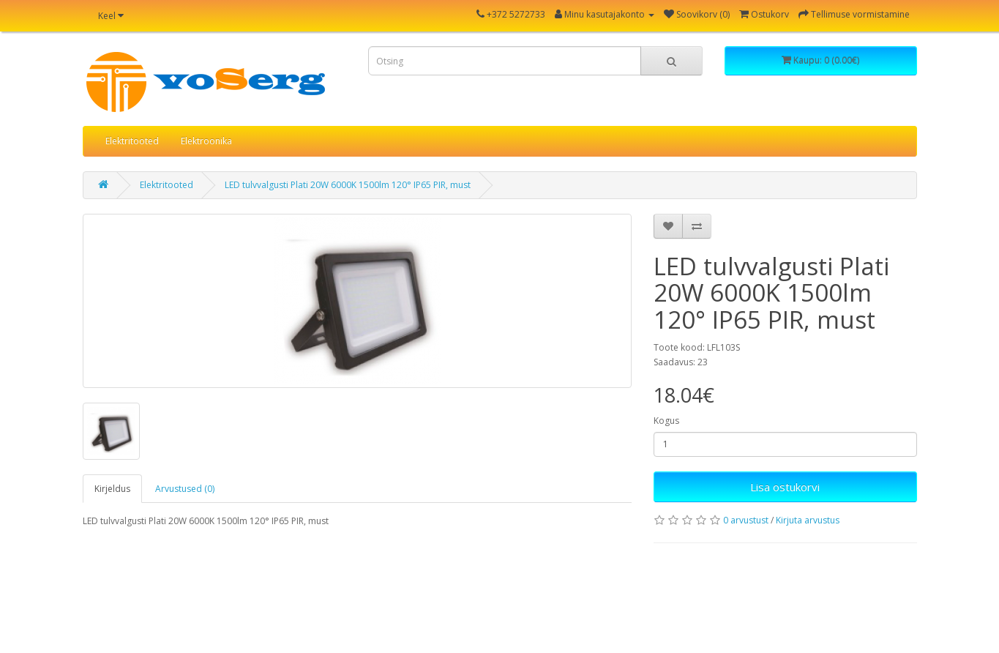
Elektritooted (132, 141)
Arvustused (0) (184, 488)
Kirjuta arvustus (807, 520)
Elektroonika (206, 141)
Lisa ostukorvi (785, 487)
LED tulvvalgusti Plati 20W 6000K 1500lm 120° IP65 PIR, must (348, 185)
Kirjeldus (112, 488)
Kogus (666, 420)
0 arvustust (745, 520)
